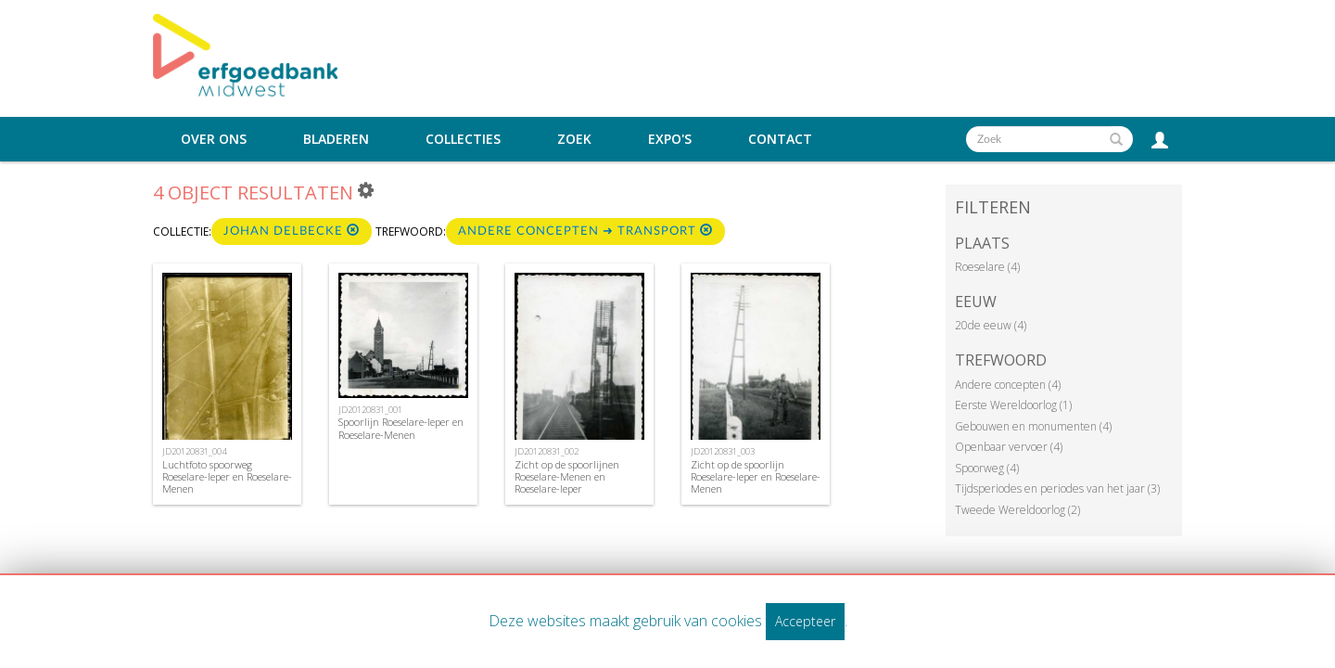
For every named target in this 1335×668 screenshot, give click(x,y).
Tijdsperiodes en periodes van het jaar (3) (1057, 488)
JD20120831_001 (370, 410)
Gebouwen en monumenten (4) (1033, 426)
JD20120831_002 (546, 451)
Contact (780, 139)
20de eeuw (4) (990, 325)
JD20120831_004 (194, 451)
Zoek (574, 139)
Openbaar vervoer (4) (1008, 447)
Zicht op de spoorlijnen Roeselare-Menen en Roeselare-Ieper (567, 476)
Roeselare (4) (987, 267)
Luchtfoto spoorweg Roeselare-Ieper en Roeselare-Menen (227, 476)
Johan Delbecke (291, 231)
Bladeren (336, 139)
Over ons (214, 139)
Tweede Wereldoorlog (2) (1017, 510)
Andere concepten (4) (1008, 384)
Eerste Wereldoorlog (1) (1013, 405)
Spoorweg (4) (987, 468)
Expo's (670, 139)
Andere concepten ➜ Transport (585, 231)
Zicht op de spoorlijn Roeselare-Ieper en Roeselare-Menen (755, 476)
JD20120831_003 (723, 451)
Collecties (463, 139)
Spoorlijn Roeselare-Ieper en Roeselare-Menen (401, 428)
